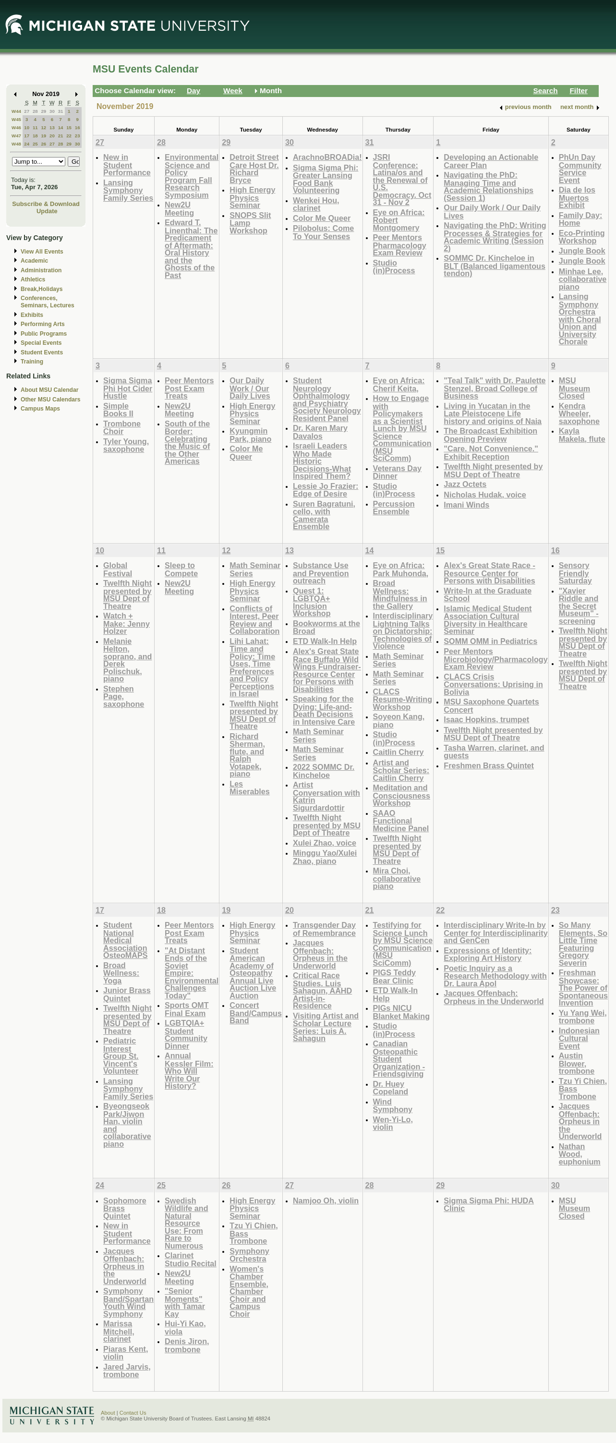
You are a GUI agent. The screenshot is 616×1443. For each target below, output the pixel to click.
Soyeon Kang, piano (399, 720)
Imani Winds (466, 504)
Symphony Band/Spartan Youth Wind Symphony (128, 1302)
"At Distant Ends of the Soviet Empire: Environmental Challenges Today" (191, 973)
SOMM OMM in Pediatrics (490, 641)
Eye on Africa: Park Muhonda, (401, 569)
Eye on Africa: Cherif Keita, (399, 384)
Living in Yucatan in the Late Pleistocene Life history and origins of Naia (493, 413)
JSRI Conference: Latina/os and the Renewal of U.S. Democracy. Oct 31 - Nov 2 (402, 179)
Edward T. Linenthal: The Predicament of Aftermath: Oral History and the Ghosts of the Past (191, 248)
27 (26, 111)
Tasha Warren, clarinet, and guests (494, 751)
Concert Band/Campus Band (255, 1013)
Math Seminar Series (254, 569)
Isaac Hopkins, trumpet (486, 719)
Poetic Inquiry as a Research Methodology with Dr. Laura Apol (495, 976)
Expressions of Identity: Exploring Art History (487, 954)
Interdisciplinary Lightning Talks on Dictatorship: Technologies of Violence (403, 630)
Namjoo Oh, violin (326, 1200)
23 (77, 135)
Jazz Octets (465, 484)
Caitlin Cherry (398, 752)
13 (52, 127)
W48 (16, 143)
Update (47, 211)
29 (43, 111)
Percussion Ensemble (394, 507)
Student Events (42, 352)
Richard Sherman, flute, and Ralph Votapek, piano (247, 755)
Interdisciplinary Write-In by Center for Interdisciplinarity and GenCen (495, 933)
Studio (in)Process (394, 266)
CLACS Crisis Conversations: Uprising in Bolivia (493, 684)
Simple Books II (118, 409)
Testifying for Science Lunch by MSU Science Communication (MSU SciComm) (403, 944)
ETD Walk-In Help (325, 641)
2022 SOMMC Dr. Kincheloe (323, 771)
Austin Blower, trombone (577, 1063)
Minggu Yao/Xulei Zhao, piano (325, 857)
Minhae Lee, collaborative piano (583, 279)
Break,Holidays (42, 289)
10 (26, 127)
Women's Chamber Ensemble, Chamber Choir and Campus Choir (248, 1291)
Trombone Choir (122, 427)
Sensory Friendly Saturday (575, 573)
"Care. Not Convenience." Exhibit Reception (491, 452)
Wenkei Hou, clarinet (316, 204)
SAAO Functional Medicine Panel (401, 821)
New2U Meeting (179, 208)
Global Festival (117, 569)
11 (35, 127)
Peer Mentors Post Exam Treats (189, 388)
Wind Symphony (393, 1105)
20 (52, 135)
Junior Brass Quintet (127, 994)
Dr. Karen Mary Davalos (320, 432)
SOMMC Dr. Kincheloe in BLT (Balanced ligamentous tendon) (494, 266)
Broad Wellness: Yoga (121, 973)
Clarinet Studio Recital (191, 1259)
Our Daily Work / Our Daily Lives (492, 211)
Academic (34, 260)
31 (60, 111)
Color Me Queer (321, 218)
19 (43, 135)
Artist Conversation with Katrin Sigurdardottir (326, 796)
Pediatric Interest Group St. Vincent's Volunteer (121, 1055)
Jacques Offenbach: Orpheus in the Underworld (320, 954)
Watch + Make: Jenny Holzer (126, 623)
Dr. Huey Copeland (391, 1087)
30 (52, 111)
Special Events (41, 343)
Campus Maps (40, 408)
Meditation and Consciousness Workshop (401, 795)
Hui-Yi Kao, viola (185, 1327)
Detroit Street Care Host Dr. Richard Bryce (253, 168)
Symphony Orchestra (249, 1255)
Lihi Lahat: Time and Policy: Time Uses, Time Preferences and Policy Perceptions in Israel (252, 667)
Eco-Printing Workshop (582, 237)
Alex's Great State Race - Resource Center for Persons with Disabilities (489, 573)
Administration (41, 270)
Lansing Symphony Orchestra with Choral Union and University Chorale (580, 319)
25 (35, 143)
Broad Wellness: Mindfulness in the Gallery (400, 594)
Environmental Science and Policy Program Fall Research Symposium (191, 176)
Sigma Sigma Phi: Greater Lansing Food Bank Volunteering (325, 179)
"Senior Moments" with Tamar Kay (185, 1302)
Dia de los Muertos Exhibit (577, 197)
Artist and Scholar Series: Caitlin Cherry (401, 770)
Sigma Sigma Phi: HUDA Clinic (489, 1204)
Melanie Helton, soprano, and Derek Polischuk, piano (127, 660)
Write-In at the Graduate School (487, 594)
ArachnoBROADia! (327, 157)
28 (35, 111)
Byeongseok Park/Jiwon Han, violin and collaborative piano (127, 1125)
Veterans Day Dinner (397, 472)
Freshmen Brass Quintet (489, 765)
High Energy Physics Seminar (252, 197)
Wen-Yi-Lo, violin (393, 1123)
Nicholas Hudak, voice (485, 494)
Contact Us (133, 1413)
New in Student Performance (127, 165)
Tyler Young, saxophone (126, 445)
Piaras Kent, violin (125, 1353)
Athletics (33, 279)
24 (26, 143)
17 (26, 135)
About (108, 1413)
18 (35, 135)
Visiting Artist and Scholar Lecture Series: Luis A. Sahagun (326, 1027)
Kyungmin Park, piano (250, 434)
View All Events (42, 251)
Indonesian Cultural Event (579, 1038)
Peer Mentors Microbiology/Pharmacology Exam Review (495, 659)
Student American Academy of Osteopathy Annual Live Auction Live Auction (252, 973)
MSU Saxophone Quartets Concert (491, 705)
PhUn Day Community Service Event (580, 168)
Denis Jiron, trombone (187, 1345)
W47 (16, 135)
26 (43, 143)
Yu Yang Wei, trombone (583, 1016)
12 (43, 127)
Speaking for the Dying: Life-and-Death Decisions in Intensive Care (324, 710)
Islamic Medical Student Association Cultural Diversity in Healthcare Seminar (487, 620)
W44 (16, 111)
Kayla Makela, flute (582, 434)
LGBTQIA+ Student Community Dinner (186, 1034)
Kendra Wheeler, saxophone (579, 413)
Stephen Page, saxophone (123, 696)
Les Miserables (249, 787)
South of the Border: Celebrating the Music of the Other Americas (187, 442)
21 (60, 135)
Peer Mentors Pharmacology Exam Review (399, 245)
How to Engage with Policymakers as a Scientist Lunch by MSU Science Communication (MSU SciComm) (402, 428)
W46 (16, 127)
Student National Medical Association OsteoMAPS (125, 940)
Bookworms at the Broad (326, 627)
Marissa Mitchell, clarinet (118, 1331)
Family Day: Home (581, 219)
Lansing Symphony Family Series (128, 190)
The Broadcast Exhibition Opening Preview (490, 434)
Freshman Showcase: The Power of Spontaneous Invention (583, 987)
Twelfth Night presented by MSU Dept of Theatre (493, 470)
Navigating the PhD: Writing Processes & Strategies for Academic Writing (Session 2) (495, 237)
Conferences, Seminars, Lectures (47, 302)
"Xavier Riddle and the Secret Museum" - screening (579, 605)
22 (69, 135)
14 (60, 127)
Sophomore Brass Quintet (124, 1208)
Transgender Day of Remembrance (324, 929)
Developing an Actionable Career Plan (491, 161)
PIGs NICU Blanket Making (401, 1012)
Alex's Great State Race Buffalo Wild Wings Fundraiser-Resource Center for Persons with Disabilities (327, 670)
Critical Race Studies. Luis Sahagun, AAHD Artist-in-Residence (322, 990)
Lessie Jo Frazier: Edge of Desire (326, 490)
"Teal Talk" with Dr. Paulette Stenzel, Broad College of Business (494, 388)
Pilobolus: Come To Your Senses (323, 232)
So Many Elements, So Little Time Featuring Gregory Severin (583, 944)
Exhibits (32, 315)
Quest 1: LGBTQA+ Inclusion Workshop (312, 602)
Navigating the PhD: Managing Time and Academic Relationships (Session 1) (488, 186)
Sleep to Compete (181, 569)
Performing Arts (43, 324)
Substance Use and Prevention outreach (321, 573)
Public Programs (44, 333)
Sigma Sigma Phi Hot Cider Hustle (127, 388)
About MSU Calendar (49, 390)
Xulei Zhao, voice (324, 842)
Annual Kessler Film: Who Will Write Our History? (189, 1070)
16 (77, 127)
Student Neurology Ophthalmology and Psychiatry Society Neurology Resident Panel (327, 399)
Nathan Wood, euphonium (580, 1154)
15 (69, 127)
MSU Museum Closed (575, 388)
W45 (16, 119)
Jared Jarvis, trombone (127, 1370)
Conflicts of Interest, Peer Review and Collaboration (254, 620)
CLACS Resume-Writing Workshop (403, 699)
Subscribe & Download (46, 203)
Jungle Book (582, 250)
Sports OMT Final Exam (187, 1009)
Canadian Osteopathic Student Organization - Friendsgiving (399, 1058)
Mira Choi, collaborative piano (397, 878)
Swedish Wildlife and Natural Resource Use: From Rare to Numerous (186, 1223)
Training (32, 361)
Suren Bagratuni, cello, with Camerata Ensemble (324, 515)
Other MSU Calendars (51, 399)
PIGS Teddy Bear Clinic (394, 976)
